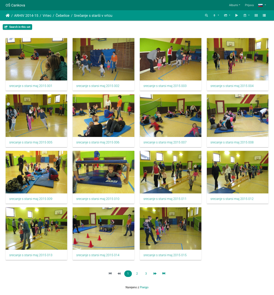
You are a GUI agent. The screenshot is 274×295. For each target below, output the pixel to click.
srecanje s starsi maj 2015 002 (97, 86)
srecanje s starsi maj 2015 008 (232, 142)
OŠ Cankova (15, 5)
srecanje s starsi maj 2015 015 (165, 255)
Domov (8, 15)
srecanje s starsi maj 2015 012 (232, 199)
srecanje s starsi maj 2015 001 (30, 86)
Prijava (249, 5)
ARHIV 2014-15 (26, 15)
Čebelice (63, 15)
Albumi (233, 5)
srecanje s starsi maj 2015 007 (165, 142)
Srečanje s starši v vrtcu (93, 15)
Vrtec (47, 15)
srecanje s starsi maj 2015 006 (97, 142)
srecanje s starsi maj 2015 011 (165, 199)
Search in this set (17, 27)
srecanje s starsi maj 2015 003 (165, 86)
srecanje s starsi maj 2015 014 (97, 255)
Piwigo (144, 287)
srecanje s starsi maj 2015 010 (97, 199)
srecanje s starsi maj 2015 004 (232, 86)
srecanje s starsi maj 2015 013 (30, 255)
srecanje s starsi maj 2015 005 (30, 142)
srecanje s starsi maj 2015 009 (30, 199)
